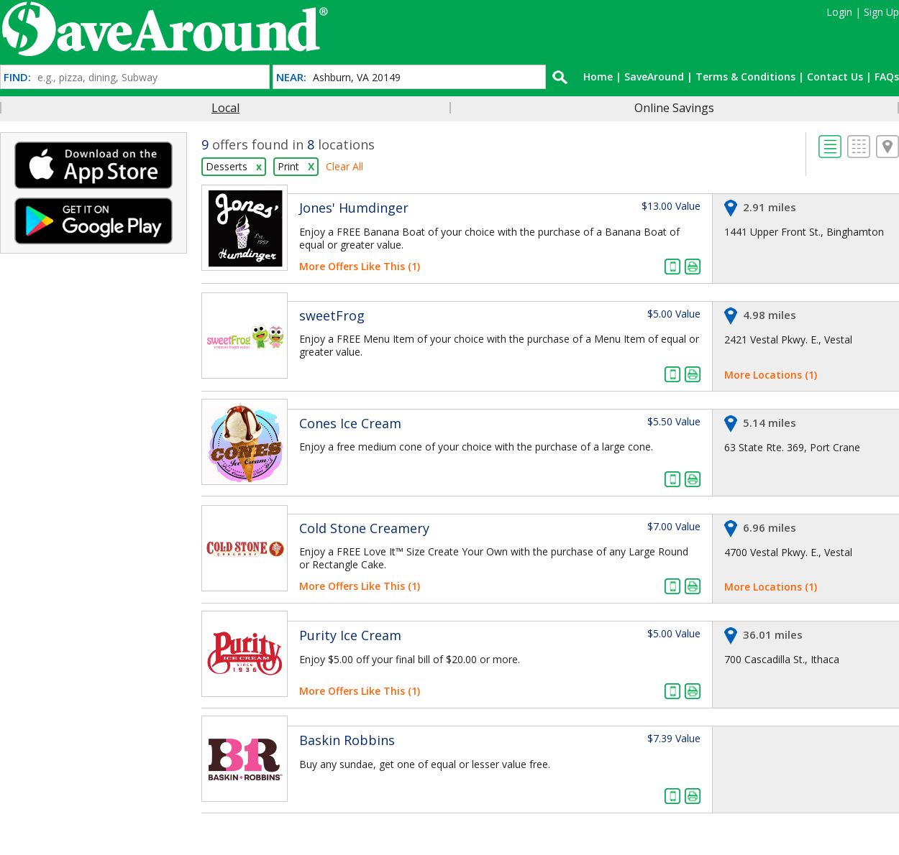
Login (839, 12)
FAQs (887, 76)
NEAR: (291, 77)
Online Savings (674, 108)
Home (598, 76)
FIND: (17, 77)
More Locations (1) (770, 375)
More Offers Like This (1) (359, 266)
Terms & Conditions (745, 76)
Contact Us (835, 76)
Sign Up (881, 12)
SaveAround (654, 76)
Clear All (344, 166)
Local (225, 108)
